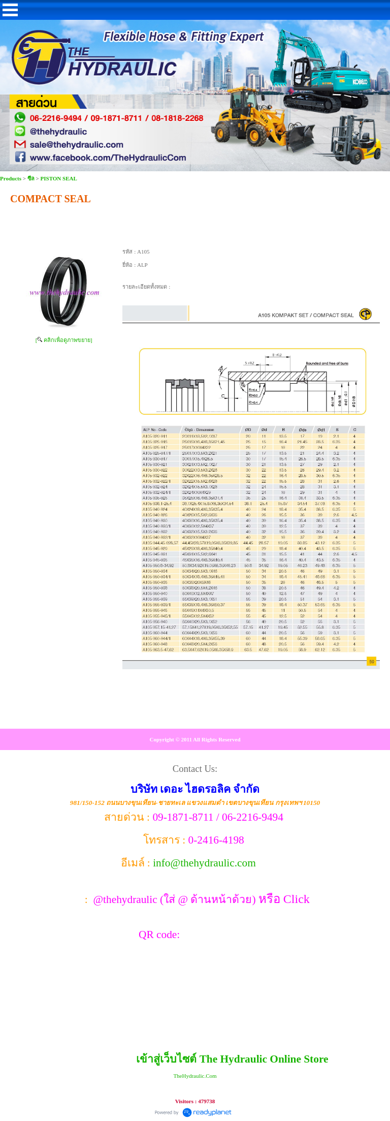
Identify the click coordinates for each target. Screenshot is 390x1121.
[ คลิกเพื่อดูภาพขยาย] (64, 340)
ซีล (31, 178)
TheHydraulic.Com (194, 1076)
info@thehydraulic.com (204, 863)
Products (11, 178)
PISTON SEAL (59, 178)
